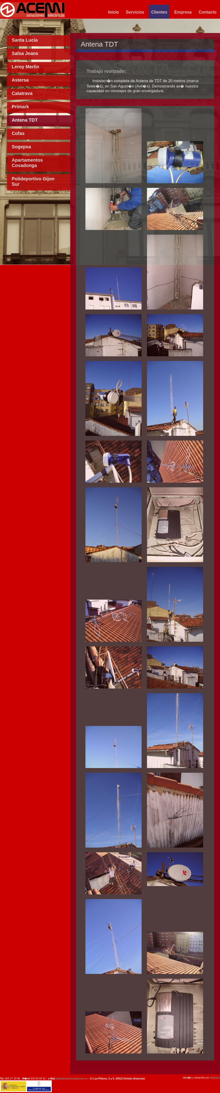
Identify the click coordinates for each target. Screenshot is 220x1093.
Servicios (135, 12)
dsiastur (215, 1077)
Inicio (113, 12)
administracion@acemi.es (72, 1078)
